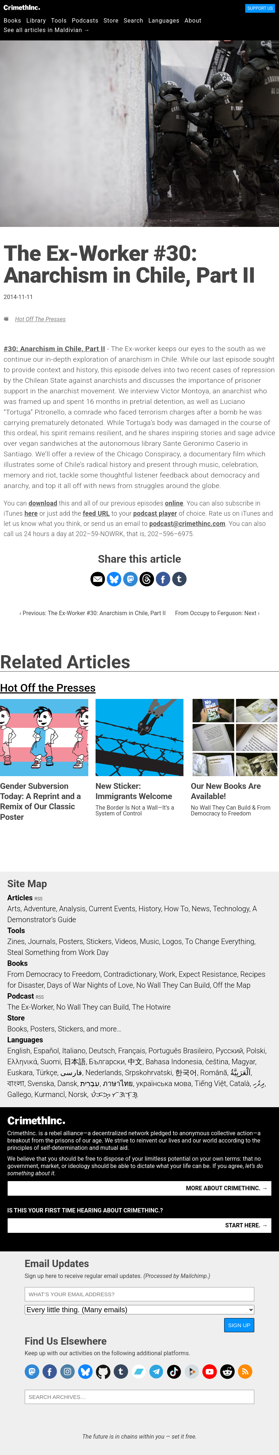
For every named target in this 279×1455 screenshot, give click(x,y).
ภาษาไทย (118, 1083)
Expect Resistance (208, 974)
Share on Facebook (163, 579)
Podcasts (85, 20)
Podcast (20, 996)
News (200, 908)
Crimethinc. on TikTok (174, 1371)
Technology (231, 908)
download (43, 503)
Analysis (72, 908)
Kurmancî (50, 1094)
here (30, 513)
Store (111, 20)
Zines (16, 941)
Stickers (99, 941)
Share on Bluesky (114, 579)
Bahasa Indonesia (174, 1061)
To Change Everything (219, 941)
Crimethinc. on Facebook (50, 1371)
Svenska (41, 1083)
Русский (229, 1050)
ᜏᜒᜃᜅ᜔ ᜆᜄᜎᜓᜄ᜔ (114, 1094)
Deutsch (102, 1050)
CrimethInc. (22, 7)
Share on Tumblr (179, 579)
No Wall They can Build (92, 1007)
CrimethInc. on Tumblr (121, 1371)
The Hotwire (151, 1007)
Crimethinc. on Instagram (67, 1371)
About (193, 20)
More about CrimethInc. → (227, 1188)
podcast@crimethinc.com (187, 523)
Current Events (112, 908)
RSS (39, 898)
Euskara (20, 1072)
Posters (71, 941)
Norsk (77, 1094)
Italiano (73, 1050)
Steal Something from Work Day (58, 952)
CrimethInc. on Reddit (227, 1371)
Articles (20, 897)
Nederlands (103, 1072)
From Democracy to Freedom (53, 974)
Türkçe (46, 1072)
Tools (59, 20)
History (149, 908)
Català (240, 1083)
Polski (255, 1050)
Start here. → (246, 1225)
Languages (163, 20)
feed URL (96, 513)
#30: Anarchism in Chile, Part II (54, 349)
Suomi (50, 1061)
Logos (172, 941)
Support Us (260, 8)
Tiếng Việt (210, 1083)
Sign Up (239, 1325)
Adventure (40, 908)
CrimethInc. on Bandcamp (139, 1371)
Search (133, 20)
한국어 (186, 1072)
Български (107, 1061)
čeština (216, 1061)
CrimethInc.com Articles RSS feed (245, 1371)
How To (176, 908)
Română (213, 1072)
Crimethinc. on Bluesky (85, 1371)
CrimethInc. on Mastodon (32, 1371)
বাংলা (15, 1083)
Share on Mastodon (130, 579)
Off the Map (231, 985)
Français (131, 1050)
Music (149, 941)
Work (167, 974)
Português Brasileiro (181, 1050)
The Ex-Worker (30, 1007)
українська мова (163, 1083)
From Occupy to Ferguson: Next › (217, 613)
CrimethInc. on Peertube (192, 1371)
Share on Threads (147, 579)
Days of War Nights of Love (90, 985)
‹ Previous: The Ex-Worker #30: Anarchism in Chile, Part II (93, 613)
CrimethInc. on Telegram (156, 1371)
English (19, 1050)
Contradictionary (130, 974)
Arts (13, 908)
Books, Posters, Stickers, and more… (64, 1029)
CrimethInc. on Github (103, 1371)
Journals (42, 941)
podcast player (155, 513)
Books (12, 20)
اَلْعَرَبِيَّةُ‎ (240, 1072)
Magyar (243, 1061)
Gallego (19, 1094)
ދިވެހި (258, 1083)
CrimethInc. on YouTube (209, 1371)
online (174, 503)
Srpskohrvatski (148, 1072)
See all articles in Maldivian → (47, 30)
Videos (126, 941)
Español (46, 1050)
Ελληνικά (22, 1061)
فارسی (71, 1072)
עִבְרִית (90, 1083)
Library (36, 20)
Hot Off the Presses (40, 319)
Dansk (67, 1083)
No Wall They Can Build (173, 985)
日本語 (75, 1061)
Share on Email (97, 579)
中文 (135, 1061)
